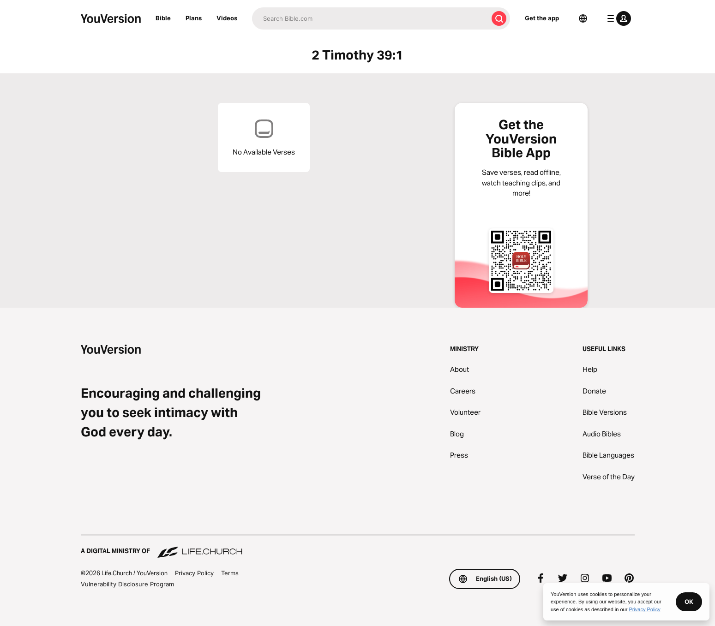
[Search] (370, 18)
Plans (194, 18)
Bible (163, 18)
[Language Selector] (583, 18)
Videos (226, 18)
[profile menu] (617, 18)
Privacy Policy (194, 573)
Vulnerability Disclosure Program (127, 584)
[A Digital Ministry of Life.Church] (358, 547)
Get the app (542, 18)
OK (689, 601)
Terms (230, 573)
